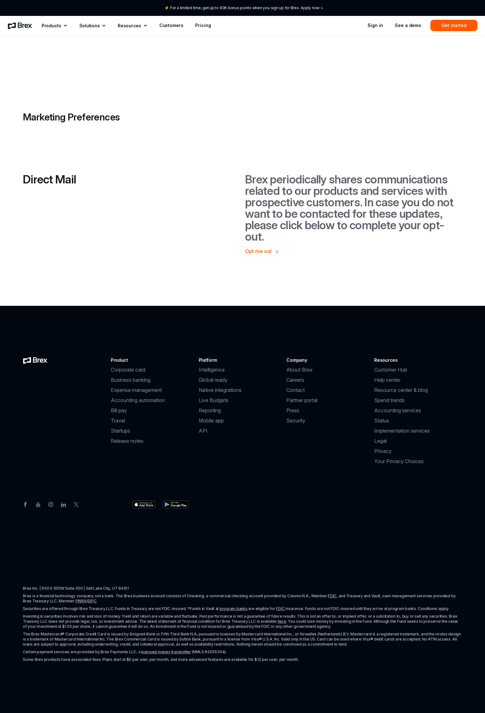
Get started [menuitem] (454, 25)
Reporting (210, 410)
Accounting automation (138, 400)
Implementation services (402, 431)
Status (381, 420)
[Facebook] (25, 504)
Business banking (130, 380)
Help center (387, 380)
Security (295, 420)
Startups (120, 431)
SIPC (92, 601)
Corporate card (128, 370)
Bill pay (119, 410)
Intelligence (212, 370)
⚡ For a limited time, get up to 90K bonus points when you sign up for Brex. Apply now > (243, 7)
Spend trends (389, 400)
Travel (118, 420)
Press (292, 410)
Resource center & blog (401, 390)
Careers (295, 380)
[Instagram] (50, 504)
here (282, 621)
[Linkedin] (63, 504)
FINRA (81, 601)
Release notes (127, 441)
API (203, 431)
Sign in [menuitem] (375, 25)
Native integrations (220, 390)
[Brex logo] (35, 360)
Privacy (383, 451)
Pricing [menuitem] (203, 25)
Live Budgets (214, 400)
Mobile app (211, 420)
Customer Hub (390, 370)
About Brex (299, 370)
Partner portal (301, 400)
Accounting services (397, 410)
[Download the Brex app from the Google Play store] (176, 504)
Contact (295, 390)
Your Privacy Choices (399, 461)
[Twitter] (76, 504)
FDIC (332, 595)
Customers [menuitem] (171, 25)
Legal (380, 441)
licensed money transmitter (166, 651)
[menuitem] (20, 25)
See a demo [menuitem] (408, 25)
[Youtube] (38, 504)
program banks (234, 608)
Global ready (213, 380)
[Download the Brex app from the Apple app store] (144, 504)
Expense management (136, 390)
